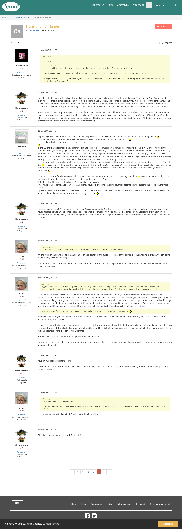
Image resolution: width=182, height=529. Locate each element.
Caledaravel (34, 30)
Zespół (84, 504)
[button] (149, 5)
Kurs (110, 4)
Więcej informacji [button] (51, 524)
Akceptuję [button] (168, 524)
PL (176, 4)
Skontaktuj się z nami (160, 504)
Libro (110, 504)
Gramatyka (123, 4)
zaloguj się (161, 5)
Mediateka (138, 4)
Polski (17, 502)
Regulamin (141, 504)
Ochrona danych (124, 504)
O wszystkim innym (20, 17)
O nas (74, 504)
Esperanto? (98, 4)
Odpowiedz (163, 26)
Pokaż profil (21, 72)
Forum (5, 17)
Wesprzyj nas (97, 504)
